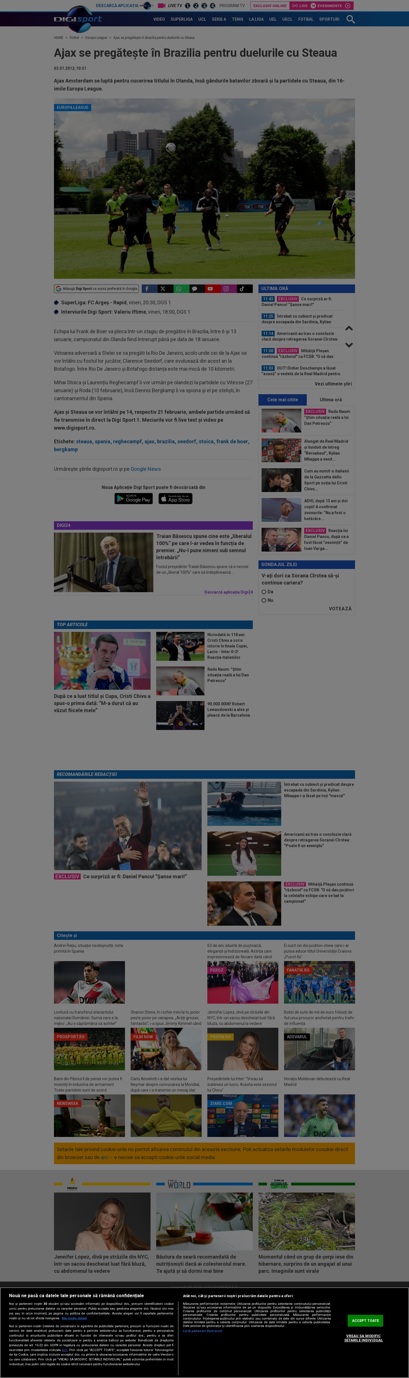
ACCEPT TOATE (365, 1320)
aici (64, 1350)
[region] (204, 1332)
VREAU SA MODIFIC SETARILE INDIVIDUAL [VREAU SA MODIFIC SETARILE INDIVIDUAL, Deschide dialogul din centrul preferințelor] (363, 1338)
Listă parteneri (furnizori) (202, 1331)
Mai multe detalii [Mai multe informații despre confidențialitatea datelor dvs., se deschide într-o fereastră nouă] (74, 1318)
